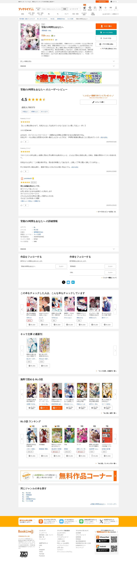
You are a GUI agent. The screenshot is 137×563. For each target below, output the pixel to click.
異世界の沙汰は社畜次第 (31, 445)
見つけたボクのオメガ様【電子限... (106, 315)
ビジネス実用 (84, 13)
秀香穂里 (44, 30)
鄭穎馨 (47, 449)
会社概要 (78, 533)
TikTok (41, 551)
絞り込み (38, 9)
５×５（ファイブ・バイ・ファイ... (44, 401)
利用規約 (78, 539)
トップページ (43, 533)
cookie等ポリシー (81, 545)
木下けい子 (35, 359)
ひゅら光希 (98, 449)
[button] (32, 325)
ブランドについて (81, 535)
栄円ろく (91, 404)
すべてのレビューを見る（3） (107, 211)
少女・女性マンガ (40, 13)
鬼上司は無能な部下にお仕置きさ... (31, 315)
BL (49, 14)
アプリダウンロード (62, 537)
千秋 (65, 444)
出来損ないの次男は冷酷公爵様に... (94, 401)
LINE (40, 545)
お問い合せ (60, 547)
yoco (60, 404)
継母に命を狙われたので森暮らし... (94, 446)
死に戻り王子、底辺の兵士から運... (44, 356)
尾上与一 (29, 359)
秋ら (96, 404)
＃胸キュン (34, 111)
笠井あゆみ (48, 359)
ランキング (42, 539)
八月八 (28, 449)
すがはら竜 (34, 404)
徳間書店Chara (38, 232)
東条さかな (80, 317)
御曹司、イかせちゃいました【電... (69, 315)
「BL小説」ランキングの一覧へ (107, 463)
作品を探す (60, 535)
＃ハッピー (44, 111)
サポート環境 (61, 541)
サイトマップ (79, 547)
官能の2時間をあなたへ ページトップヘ (103, 504)
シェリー (72, 404)
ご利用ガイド (115, 14)
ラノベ (66, 14)
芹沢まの (41, 359)
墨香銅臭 (41, 449)
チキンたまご (68, 317)
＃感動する (36, 201)
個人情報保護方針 (81, 541)
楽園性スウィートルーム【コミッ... (81, 315)
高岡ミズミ (80, 449)
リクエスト (60, 549)
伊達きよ (79, 404)
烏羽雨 (59, 449)
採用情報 (78, 537)
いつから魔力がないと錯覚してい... (69, 401)
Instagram (42, 549)
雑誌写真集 (93, 13)
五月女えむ (55, 317)
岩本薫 (104, 449)
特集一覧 (41, 537)
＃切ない (25, 111)
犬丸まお (66, 404)
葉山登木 (54, 449)
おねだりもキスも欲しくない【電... (44, 315)
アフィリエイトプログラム (64, 551)
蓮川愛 (108, 449)
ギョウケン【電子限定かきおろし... (94, 315)
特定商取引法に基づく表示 (83, 543)
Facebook (42, 556)
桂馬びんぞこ (93, 317)
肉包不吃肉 (55, 404)
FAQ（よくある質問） (63, 543)
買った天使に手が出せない (106, 400)
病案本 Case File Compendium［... (57, 400)
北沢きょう (109, 404)
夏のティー (105, 317)
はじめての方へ (107, 14)
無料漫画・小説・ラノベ (46, 535)
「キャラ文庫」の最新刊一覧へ (107, 371)
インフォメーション (62, 545)
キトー (104, 404)
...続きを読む (104, 137)
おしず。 (41, 317)
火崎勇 (28, 404)
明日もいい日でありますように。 (56, 446)
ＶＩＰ (79, 444)
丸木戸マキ (49, 404)
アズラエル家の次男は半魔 (81, 400)
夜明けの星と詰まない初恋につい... (31, 356)
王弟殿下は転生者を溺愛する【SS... (31, 401)
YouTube (41, 554)
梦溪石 (66, 449)
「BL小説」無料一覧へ (110, 413)
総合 (22, 14)
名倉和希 (91, 449)
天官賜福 (42, 444)
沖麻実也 (86, 449)
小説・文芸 (75, 14)
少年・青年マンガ (31, 13)
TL (58, 14)
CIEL (49, 30)
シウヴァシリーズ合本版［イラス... (106, 446)
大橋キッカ (34, 449)
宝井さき (29, 317)
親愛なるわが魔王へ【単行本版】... (56, 315)
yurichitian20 (28, 178)
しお (84, 404)
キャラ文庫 (37, 234)
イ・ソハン (42, 404)
